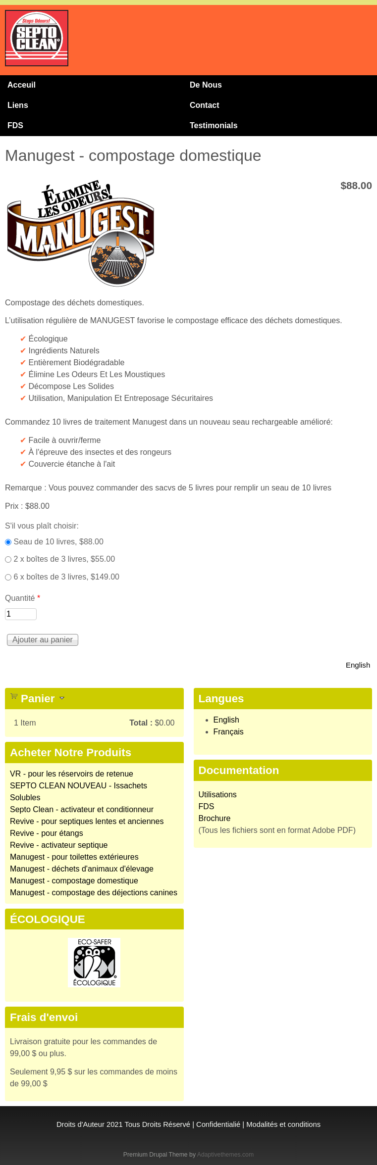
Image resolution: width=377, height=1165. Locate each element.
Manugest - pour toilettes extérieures (74, 857)
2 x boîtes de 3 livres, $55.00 (64, 559)
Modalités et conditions (283, 1124)
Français (229, 732)
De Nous (206, 85)
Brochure (215, 818)
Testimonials (214, 125)
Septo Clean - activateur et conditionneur (82, 809)
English (358, 665)
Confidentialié (218, 1124)
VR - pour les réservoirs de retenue (71, 774)
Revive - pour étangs (46, 833)
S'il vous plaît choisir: (42, 526)
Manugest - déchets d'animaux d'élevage (82, 869)
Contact (204, 105)
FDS (15, 125)
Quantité (22, 598)
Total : (141, 723)
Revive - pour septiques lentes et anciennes (86, 821)
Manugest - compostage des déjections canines (93, 892)
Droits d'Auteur (80, 1124)
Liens (17, 105)
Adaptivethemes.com (225, 1154)
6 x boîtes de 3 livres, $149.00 (66, 577)
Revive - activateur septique (59, 845)
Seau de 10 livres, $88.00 (58, 541)
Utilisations (218, 794)
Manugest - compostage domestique (74, 880)
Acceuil (21, 85)
